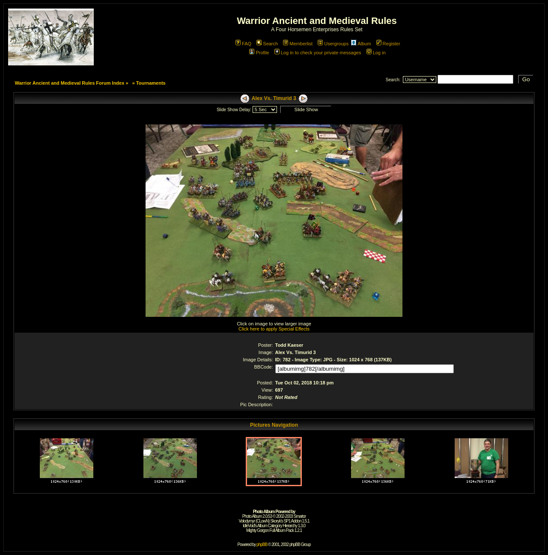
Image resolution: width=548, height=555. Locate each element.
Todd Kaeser (289, 345)
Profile (259, 52)
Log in (376, 52)
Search (267, 43)
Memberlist (298, 43)
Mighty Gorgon (257, 530)
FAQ (243, 43)
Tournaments (151, 83)
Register (388, 43)
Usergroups (333, 43)
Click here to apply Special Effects (274, 328)
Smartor (300, 516)
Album (361, 43)
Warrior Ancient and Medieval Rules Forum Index (69, 83)
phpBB (261, 544)
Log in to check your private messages (317, 52)
